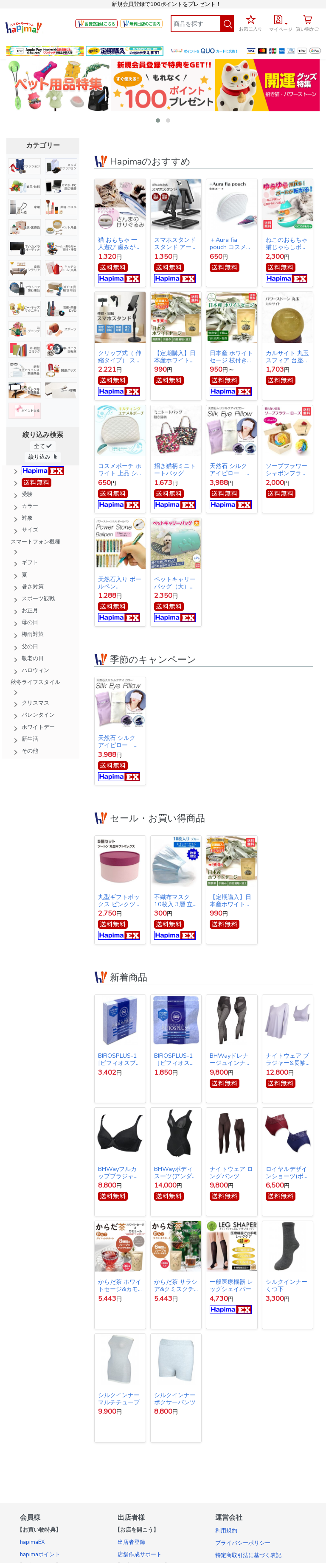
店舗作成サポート (140, 1554)
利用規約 (226, 1531)
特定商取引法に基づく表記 (248, 1555)
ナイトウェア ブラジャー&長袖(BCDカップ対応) (287, 1059)
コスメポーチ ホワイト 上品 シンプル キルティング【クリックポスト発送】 (119, 469)
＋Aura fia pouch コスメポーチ (231, 243)
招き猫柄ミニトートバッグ (175, 469)
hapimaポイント (40, 1554)
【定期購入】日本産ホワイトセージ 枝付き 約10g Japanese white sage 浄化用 (175, 357)
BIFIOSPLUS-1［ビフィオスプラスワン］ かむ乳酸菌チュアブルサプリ (175, 1059)
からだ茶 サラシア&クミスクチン (175, 1285)
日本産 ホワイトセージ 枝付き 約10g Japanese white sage (231, 357)
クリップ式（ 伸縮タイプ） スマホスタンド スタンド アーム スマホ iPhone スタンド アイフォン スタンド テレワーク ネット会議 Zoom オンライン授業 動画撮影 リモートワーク (119, 357)
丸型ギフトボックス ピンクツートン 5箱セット (119, 901)
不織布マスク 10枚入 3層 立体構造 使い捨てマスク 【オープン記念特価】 (175, 901)
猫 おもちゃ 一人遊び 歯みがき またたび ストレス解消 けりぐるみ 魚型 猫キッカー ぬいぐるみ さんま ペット (119, 243)
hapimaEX (32, 1542)
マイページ (280, 29)
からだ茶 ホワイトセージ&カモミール (119, 1285)
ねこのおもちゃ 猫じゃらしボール (288, 243)
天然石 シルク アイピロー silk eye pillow (229, 469)
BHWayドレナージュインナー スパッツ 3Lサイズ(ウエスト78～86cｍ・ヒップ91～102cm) (231, 1059)
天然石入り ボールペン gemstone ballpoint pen (119, 583)
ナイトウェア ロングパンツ (231, 1172)
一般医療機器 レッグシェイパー (231, 1285)
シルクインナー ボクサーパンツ (175, 1399)
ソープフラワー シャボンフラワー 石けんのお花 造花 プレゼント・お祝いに (287, 469)
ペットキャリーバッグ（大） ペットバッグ (175, 583)
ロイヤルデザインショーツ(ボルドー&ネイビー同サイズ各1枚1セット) (287, 1172)
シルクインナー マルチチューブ (119, 1399)
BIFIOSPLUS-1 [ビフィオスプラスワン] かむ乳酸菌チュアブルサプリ (120, 1059)
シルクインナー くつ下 (286, 1285)
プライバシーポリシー (242, 1543)
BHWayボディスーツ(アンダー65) (176, 1172)
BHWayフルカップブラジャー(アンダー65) (119, 1172)
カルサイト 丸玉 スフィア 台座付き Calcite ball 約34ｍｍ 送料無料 (287, 357)
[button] (280, 22)
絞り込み (42, 456)
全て (43, 446)
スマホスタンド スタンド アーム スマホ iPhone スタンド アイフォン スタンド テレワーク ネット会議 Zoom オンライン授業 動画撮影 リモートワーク (175, 243)
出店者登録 (131, 1542)
